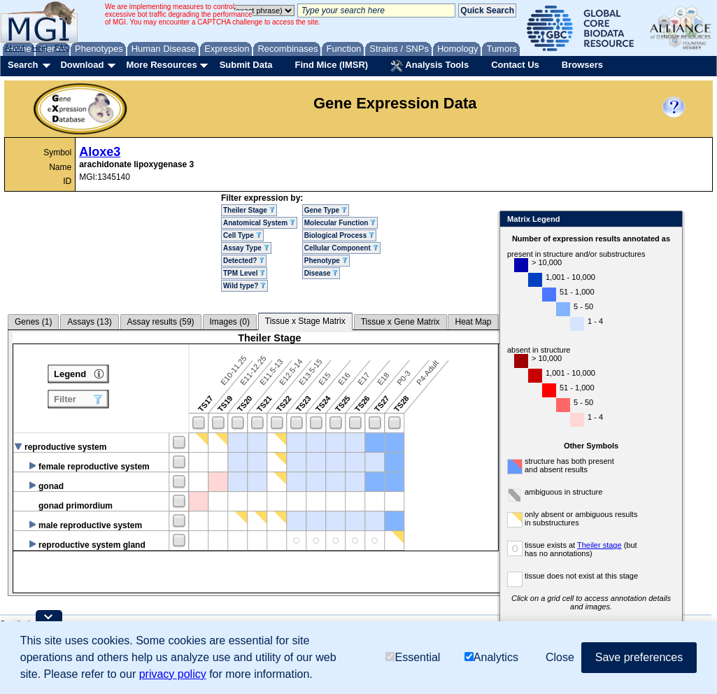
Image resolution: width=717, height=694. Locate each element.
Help (39, 47)
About (15, 47)
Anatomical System (259, 223)
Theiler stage (599, 545)
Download (82, 64)
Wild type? (244, 286)
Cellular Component (341, 248)
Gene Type (325, 210)
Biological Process (339, 235)
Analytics (491, 657)
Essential (412, 657)
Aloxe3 (99, 152)
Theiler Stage (249, 210)
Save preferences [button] (639, 657)
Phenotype (326, 260)
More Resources (161, 64)
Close (669, 220)
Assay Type (246, 248)
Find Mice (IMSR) (331, 64)
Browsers (582, 64)
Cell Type (242, 235)
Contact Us (515, 64)
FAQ (62, 47)
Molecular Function (340, 223)
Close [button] (560, 657)
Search (23, 64)
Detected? (243, 260)
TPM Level (244, 273)
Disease (321, 273)
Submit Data (246, 64)
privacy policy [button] (172, 674)
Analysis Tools (429, 65)
